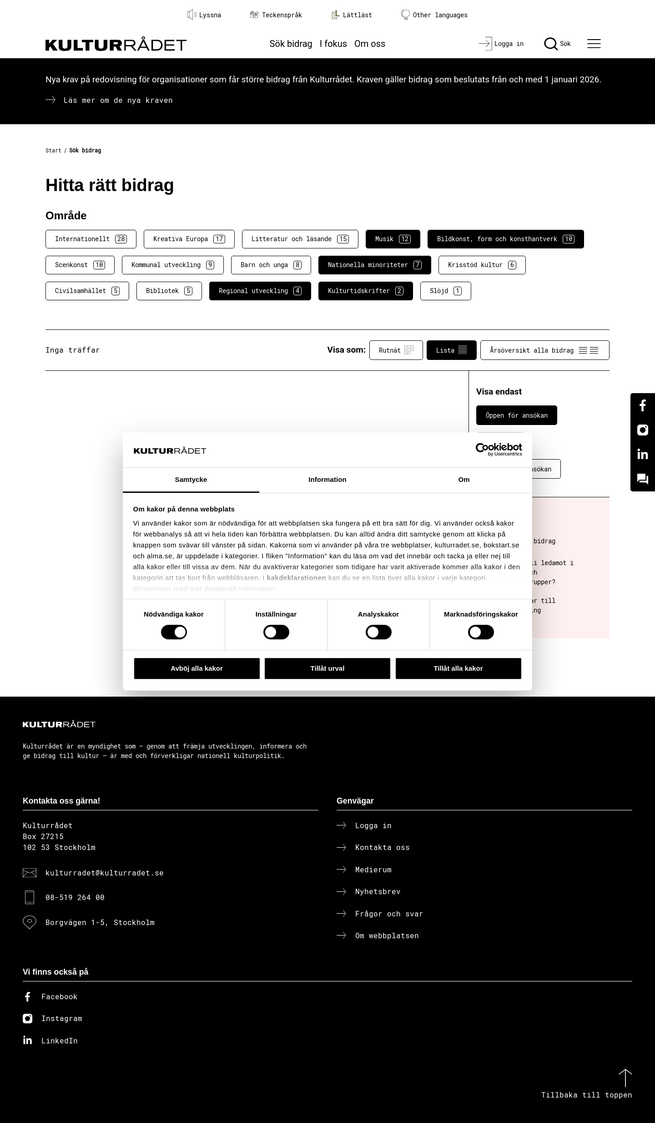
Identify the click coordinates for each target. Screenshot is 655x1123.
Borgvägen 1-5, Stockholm (100, 922)
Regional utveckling (260, 290)
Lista (451, 349)
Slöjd (446, 290)
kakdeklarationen (297, 578)
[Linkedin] (642, 454)
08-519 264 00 (75, 897)
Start (53, 150)
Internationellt (91, 238)
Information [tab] (327, 479)
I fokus (333, 43)
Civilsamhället (87, 290)
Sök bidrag (291, 43)
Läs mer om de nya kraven (118, 100)
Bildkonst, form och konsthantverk (505, 238)
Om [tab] (463, 479)
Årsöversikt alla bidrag (545, 349)
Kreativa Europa (189, 238)
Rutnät (396, 349)
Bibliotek (169, 290)
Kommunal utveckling (172, 264)
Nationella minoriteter (375, 264)
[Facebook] (642, 405)
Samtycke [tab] (191, 479)
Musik (393, 238)
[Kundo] (642, 479)
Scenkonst (80, 264)
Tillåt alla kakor (458, 668)
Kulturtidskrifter (365, 290)
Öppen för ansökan (517, 415)
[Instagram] (642, 430)
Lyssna (204, 14)
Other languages (434, 15)
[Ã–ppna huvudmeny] (595, 44)
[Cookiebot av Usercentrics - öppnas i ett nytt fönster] (482, 450)
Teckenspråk (276, 14)
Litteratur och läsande (300, 238)
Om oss (369, 43)
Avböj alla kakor (197, 668)
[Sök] (557, 43)
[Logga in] (501, 43)
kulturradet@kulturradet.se (104, 872)
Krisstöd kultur (482, 264)
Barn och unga (271, 264)
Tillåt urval (328, 668)
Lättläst (351, 14)
